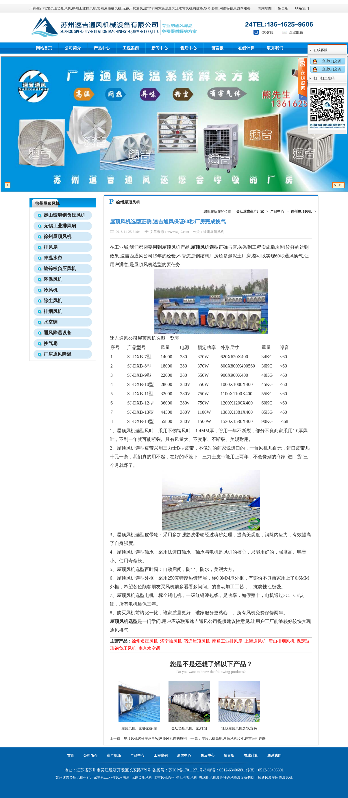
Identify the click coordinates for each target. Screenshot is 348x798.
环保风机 (53, 279)
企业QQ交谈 (331, 61)
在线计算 (246, 48)
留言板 (283, 8)
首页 (70, 756)
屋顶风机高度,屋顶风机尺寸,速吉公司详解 (233, 738)
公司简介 (73, 48)
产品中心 (102, 48)
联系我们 (302, 8)
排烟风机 (53, 311)
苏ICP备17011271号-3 (187, 770)
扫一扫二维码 (324, 78)
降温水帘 (53, 257)
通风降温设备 (57, 332)
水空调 (51, 322)
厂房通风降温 (57, 354)
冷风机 (51, 289)
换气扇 (51, 343)
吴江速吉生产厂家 (250, 211)
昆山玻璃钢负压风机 (64, 215)
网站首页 (44, 48)
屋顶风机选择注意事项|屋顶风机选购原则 (155, 738)
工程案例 (131, 48)
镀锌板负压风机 (60, 268)
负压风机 (76, 777)
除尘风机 (53, 300)
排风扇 (51, 247)
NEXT (338, 185)
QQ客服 (267, 32)
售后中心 (188, 48)
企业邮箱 (296, 32)
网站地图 (265, 8)
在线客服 (320, 50)
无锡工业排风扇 (60, 225)
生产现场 (114, 756)
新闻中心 (159, 48)
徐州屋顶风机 (47, 203)
